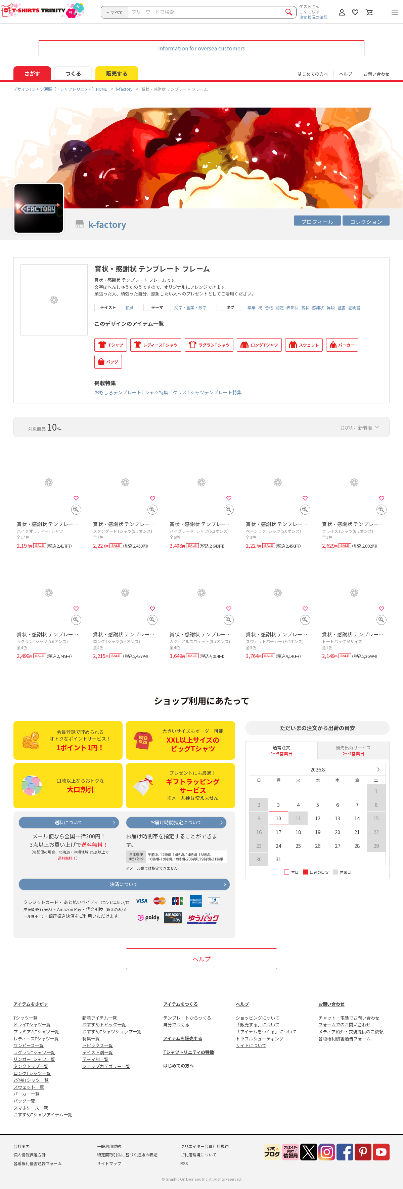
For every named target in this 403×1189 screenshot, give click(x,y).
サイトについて (251, 1045)
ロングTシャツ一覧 (32, 1073)
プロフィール (317, 221)
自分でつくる (176, 1024)
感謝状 (318, 308)
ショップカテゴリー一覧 (106, 1066)
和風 (129, 308)
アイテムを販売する (182, 1038)
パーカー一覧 (26, 1094)
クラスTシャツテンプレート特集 (207, 392)
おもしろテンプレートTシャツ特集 (131, 392)
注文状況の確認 (313, 17)
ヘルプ (345, 74)
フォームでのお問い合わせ (344, 1024)
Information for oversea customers (201, 48)
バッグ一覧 (24, 1101)
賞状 (305, 308)
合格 (269, 308)
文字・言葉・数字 (190, 308)
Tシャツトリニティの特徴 (188, 1052)
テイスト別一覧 (97, 1052)
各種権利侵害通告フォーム (344, 1038)
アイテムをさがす (30, 1004)
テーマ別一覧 (95, 1059)
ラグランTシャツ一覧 (34, 1052)
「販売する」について (257, 1024)
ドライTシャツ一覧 (32, 1024)
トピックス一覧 (97, 1045)
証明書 (354, 308)
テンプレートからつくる (187, 1018)
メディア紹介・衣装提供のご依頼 (351, 1031)
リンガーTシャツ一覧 (34, 1059)
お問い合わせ (376, 74)
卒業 (252, 308)
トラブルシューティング (259, 1038)
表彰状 (292, 308)
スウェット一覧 (28, 1087)
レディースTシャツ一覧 (36, 1038)
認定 (280, 308)
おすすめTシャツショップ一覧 (111, 1031)
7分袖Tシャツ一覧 (31, 1080)
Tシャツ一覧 (25, 1018)
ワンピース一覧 (28, 1045)
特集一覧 (91, 1038)
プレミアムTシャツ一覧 (36, 1031)
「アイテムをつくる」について (266, 1031)
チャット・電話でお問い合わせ (348, 1018)
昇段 (331, 308)
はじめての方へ (178, 1065)
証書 (342, 308)
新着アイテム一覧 (99, 1018)
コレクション (366, 221)
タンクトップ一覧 (30, 1066)
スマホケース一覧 (30, 1108)
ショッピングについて (257, 1018)
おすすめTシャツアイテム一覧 (42, 1114)
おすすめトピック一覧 (104, 1024)
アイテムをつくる (180, 1004)
